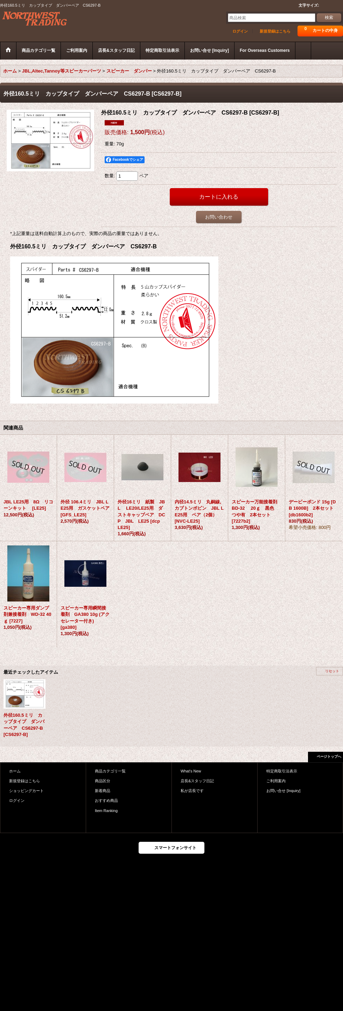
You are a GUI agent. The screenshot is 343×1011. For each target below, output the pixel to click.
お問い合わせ (218, 217)
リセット (332, 671)
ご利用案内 (276, 781)
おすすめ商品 (106, 800)
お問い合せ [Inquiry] (283, 791)
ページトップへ (329, 756)
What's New (191, 771)
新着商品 (102, 791)
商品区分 (102, 781)
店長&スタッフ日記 (197, 781)
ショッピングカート (26, 791)
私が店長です (192, 791)
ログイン (240, 31)
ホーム (15, 771)
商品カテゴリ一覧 (110, 771)
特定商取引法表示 (281, 771)
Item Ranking (106, 811)
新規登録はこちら (275, 31)
